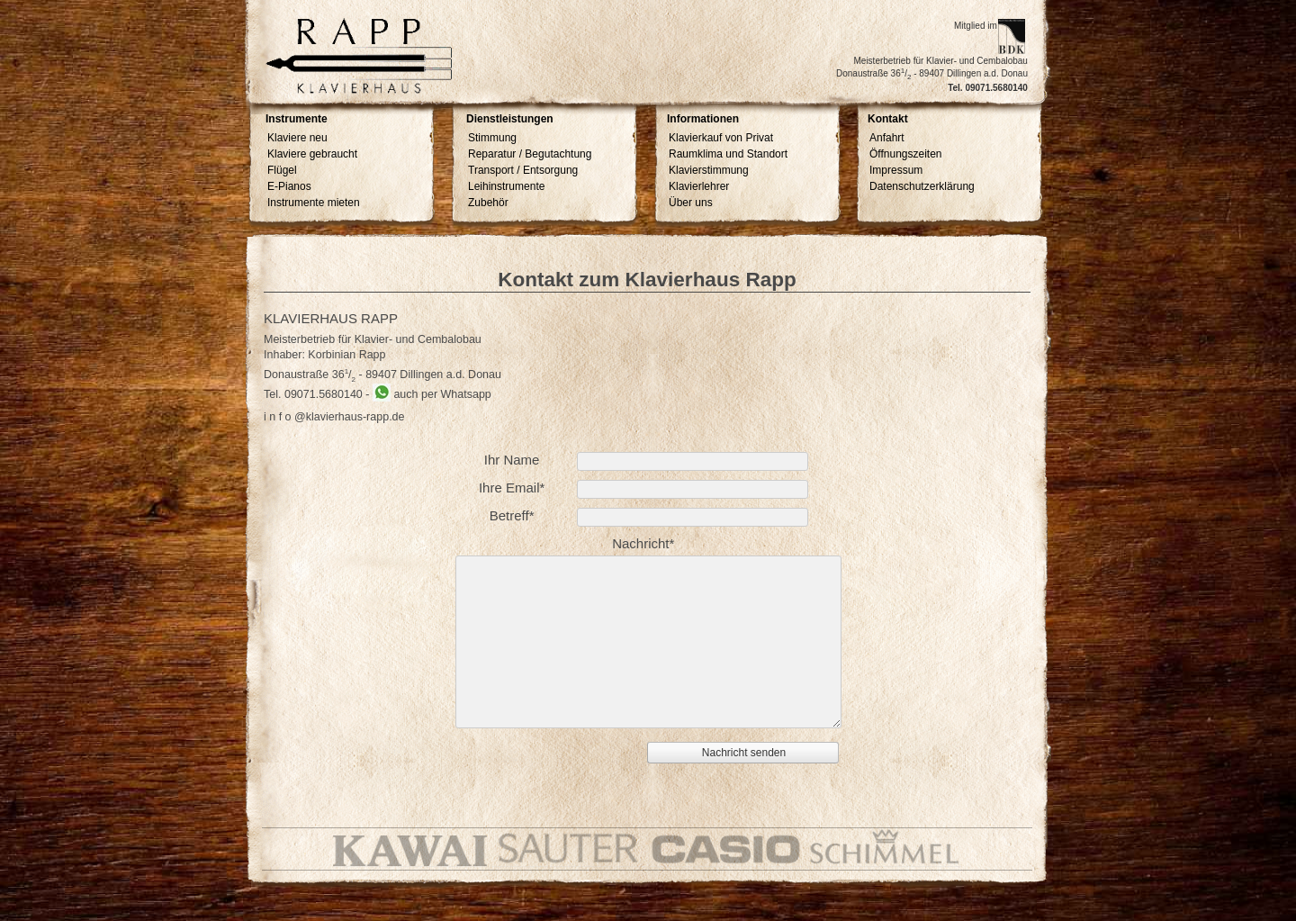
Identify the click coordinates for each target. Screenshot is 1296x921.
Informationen (703, 119)
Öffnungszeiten (905, 154)
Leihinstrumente (506, 186)
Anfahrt (886, 137)
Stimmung (492, 137)
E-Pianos (289, 186)
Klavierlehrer (699, 186)
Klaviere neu (297, 137)
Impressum (895, 170)
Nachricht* (643, 543)
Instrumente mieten (313, 202)
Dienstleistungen (510, 119)
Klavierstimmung (709, 170)
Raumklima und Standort (728, 154)
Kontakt (888, 119)
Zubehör (488, 202)
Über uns (691, 202)
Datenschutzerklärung (922, 186)
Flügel (282, 170)
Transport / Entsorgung (523, 170)
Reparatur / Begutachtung (529, 154)
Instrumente (297, 119)
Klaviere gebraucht (312, 154)
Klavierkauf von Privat (721, 137)
